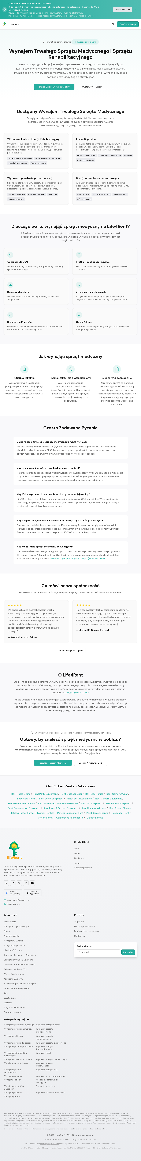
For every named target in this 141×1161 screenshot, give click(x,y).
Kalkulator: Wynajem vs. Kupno (18, 959)
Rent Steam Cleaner (120, 808)
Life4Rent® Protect (13, 950)
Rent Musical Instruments (21, 803)
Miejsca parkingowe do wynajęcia (47, 1081)
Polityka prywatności (84, 926)
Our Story (79, 858)
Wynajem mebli (43, 1053)
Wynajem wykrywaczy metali (50, 1076)
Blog (6, 993)
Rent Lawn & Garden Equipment (61, 808)
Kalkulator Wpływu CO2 (15, 969)
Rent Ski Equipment (91, 803)
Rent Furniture (46, 803)
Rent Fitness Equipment (118, 803)
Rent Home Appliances (94, 808)
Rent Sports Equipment (79, 798)
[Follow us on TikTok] (12, 883)
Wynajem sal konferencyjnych (50, 1092)
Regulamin (79, 921)
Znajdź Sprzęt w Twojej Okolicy (54, 86)
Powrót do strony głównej (56, 41)
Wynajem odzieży (12, 1080)
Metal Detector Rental (22, 812)
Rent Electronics (94, 793)
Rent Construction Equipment (24, 808)
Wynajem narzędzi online (48, 1024)
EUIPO (70, 1148)
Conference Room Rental (69, 817)
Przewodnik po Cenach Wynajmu (20, 983)
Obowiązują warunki (18, 9)
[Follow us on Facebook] (26, 883)
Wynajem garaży (12, 1096)
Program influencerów (14, 1007)
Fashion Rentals (45, 812)
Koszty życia (10, 998)
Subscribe (128, 952)
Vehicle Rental (45, 817)
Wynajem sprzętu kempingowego (44, 1037)
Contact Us (79, 936)
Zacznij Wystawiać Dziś (90, 763)
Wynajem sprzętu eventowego (51, 1043)
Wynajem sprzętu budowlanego (44, 1064)
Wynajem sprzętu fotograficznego (44, 1048)
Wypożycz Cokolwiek (78, 693)
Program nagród (11, 936)
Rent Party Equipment (46, 793)
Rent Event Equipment (51, 798)
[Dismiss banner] (136, 9)
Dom (76, 848)
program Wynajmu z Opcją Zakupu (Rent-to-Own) (77, 559)
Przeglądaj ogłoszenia (14, 945)
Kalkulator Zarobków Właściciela (19, 964)
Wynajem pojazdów (13, 1092)
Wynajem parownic (13, 1076)
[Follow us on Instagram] (6, 883)
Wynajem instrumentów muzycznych (15, 1054)
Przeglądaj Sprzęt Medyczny (53, 763)
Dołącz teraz (122, 9)
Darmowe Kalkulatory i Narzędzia (20, 955)
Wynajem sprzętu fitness (16, 1063)
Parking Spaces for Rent (70, 812)
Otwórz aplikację (127, 24)
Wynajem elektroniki (13, 1036)
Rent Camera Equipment (108, 798)
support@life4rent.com (18, 900)
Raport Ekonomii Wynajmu (16, 988)
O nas (77, 853)
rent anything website (49, 1144)
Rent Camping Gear (117, 793)
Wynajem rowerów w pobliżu (18, 1059)
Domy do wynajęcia (46, 1086)
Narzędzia (15, 24)
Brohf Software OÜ (61, 1139)
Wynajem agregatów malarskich (14, 1087)
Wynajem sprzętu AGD (47, 1069)
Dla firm (7, 931)
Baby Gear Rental (26, 798)
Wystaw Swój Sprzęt (92, 86)
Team (76, 863)
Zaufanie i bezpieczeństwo (87, 931)
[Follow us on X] (19, 883)
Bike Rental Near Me (67, 803)
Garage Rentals (95, 817)
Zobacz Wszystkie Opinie (70, 651)
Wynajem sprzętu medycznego (19, 1024)
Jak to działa (10, 921)
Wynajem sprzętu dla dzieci (17, 1043)
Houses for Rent (120, 812)
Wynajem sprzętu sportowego (18, 1046)
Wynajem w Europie (13, 940)
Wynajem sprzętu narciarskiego (51, 1059)
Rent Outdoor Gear (71, 793)
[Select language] (113, 24)
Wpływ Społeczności (14, 974)
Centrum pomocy (83, 867)
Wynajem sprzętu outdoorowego (44, 1030)
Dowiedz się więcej (85, 15)
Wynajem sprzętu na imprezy (18, 1028)
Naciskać (8, 1002)
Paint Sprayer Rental (97, 812)
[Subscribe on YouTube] (32, 883)
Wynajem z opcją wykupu (16, 926)
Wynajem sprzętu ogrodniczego (12, 1071)
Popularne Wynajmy (13, 978)
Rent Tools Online (20, 793)
